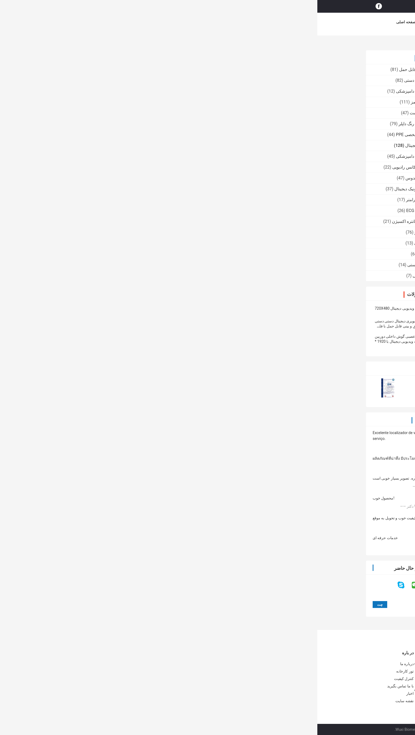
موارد (256, 22)
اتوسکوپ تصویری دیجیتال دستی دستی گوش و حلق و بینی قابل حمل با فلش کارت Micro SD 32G (87, 326)
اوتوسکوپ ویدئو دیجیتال (317, 44)
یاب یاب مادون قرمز (111, 102)
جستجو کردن (239, 6)
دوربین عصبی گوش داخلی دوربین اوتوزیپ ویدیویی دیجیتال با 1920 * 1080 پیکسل (83, 341)
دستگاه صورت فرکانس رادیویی (102, 167)
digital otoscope (241, 308)
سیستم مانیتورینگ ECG (109, 210)
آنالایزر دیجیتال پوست (110, 112)
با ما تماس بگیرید (215, 22)
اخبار (240, 22)
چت (162, 145)
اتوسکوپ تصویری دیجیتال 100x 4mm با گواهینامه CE (334, 455)
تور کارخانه (158, 22)
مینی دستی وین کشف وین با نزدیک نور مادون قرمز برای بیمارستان (132, 692)
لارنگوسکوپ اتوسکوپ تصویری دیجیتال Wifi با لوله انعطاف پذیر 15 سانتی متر (247, 455)
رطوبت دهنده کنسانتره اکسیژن (102, 221)
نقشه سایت (87, 701)
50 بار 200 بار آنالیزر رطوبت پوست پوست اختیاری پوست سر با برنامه (214, 693)
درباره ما (135, 22)
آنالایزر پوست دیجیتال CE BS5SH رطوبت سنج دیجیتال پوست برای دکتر (215, 679)
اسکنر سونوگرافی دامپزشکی (104, 91)
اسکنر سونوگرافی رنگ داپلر (105, 123)
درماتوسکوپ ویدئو (113, 232)
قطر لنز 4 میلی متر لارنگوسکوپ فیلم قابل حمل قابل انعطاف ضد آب (291, 455)
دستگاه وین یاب (115, 253)
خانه (361, 44)
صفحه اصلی (88, 22)
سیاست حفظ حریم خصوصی (315, 729)
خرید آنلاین (276, 22)
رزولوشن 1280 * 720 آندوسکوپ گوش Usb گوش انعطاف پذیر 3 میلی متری (204, 455)
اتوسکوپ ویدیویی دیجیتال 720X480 (84, 308)
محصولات (113, 22)
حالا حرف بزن (329, 6)
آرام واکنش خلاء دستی (109, 264)
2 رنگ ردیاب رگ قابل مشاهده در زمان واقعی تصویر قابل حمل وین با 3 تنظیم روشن (132, 665)
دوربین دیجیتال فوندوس (108, 178)
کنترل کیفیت (185, 22)
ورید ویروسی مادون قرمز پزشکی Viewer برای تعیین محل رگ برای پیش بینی (135, 678)
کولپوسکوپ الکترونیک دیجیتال (103, 188)
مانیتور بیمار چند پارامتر (109, 199)
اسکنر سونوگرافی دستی (108, 80)
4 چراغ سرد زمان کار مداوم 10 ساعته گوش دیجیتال (167, 455)
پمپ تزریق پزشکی (113, 243)
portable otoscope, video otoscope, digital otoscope (301, 308)
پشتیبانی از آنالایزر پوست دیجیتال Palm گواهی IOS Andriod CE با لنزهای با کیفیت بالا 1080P (212, 666)
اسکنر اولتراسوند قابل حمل (105, 69)
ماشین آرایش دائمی (112, 275)
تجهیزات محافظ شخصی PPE (104, 134)
